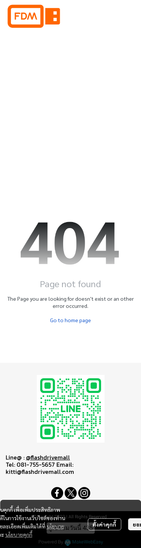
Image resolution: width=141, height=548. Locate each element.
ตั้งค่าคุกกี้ (104, 524)
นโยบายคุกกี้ (18, 534)
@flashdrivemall (48, 457)
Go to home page (70, 320)
